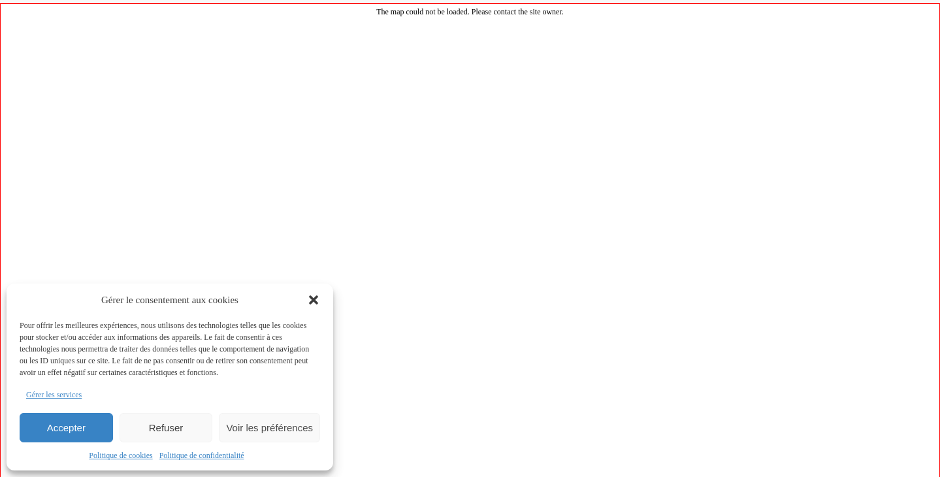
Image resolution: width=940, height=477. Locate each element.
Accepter (66, 427)
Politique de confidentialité (201, 455)
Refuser (166, 427)
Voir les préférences (269, 427)
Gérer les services (54, 394)
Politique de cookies (120, 455)
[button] (313, 299)
